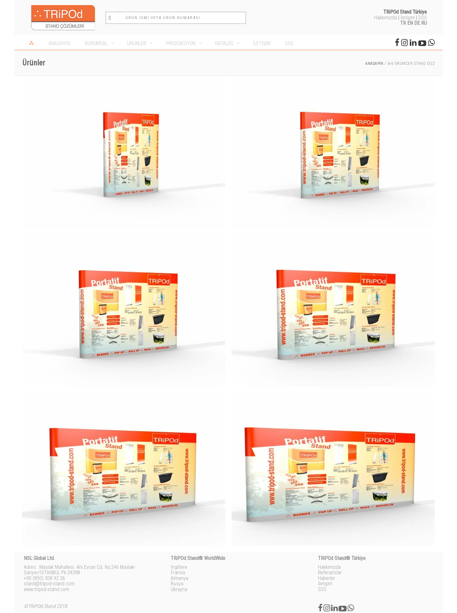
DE (417, 23)
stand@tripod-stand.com (49, 584)
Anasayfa (374, 63)
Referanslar (330, 572)
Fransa (178, 572)
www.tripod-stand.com (46, 589)
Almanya (179, 578)
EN (410, 23)
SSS (422, 18)
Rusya (177, 584)
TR (403, 23)
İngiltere (179, 567)
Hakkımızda (385, 18)
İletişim (408, 18)
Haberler (326, 578)
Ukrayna (179, 589)
